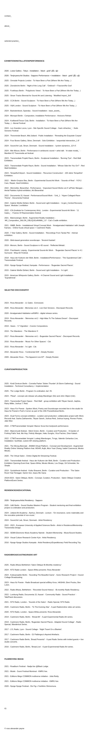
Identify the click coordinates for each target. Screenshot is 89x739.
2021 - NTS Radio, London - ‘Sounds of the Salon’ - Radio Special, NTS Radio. (37, 602)
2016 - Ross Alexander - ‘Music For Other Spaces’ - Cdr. (27, 341)
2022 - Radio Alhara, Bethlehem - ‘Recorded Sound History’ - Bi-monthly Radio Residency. (41, 590)
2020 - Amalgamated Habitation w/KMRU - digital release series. (31, 313)
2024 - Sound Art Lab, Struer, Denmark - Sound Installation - (40, 146)
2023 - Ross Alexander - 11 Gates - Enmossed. (24, 303)
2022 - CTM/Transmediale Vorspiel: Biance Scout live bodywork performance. (36, 426)
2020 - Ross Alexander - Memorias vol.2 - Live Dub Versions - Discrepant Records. (38, 308)
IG (5, 708)
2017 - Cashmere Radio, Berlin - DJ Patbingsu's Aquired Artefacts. (32, 634)
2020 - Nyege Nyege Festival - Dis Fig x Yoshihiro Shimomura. (30, 686)
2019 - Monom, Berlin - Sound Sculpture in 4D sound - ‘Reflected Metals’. (34, 245)
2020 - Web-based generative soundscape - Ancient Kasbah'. (30, 240)
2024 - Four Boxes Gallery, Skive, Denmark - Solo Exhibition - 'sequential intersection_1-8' (41, 141)
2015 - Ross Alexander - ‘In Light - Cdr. (20, 347)
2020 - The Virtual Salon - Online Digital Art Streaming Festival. (30, 456)
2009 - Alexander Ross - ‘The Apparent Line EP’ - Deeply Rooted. (31, 357)
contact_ (8, 16)
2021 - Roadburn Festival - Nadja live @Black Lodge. (26, 666)
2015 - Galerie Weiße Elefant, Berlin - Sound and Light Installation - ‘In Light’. (36, 270)
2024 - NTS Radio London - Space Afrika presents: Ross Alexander (32, 570)
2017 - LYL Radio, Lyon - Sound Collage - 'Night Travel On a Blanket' (33, 629)
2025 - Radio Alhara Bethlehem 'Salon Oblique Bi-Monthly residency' (32, 565)
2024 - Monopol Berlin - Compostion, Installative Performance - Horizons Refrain (37, 116)
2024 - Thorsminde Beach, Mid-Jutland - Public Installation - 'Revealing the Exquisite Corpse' (42, 136)
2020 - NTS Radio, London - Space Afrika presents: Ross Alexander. (32, 612)
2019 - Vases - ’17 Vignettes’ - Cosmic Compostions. (26, 326)
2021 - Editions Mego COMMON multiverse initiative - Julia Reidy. (31, 676)
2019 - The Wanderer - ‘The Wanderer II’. (21, 331)
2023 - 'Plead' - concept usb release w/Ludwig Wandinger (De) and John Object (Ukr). (40, 396)
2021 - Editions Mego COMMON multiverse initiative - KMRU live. (31, 681)
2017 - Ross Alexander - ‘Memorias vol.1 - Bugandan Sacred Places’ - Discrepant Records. (42, 336)
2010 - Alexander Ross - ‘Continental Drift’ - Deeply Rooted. (29, 352)
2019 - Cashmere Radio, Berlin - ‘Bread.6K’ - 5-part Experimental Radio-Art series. (38, 617)
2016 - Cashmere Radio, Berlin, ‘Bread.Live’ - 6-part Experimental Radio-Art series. (38, 647)
